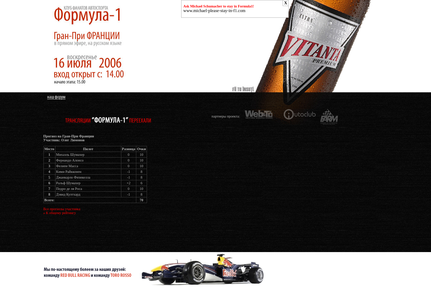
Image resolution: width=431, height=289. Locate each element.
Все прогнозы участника (61, 209)
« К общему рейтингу (59, 213)
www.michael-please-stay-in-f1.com (214, 10)
